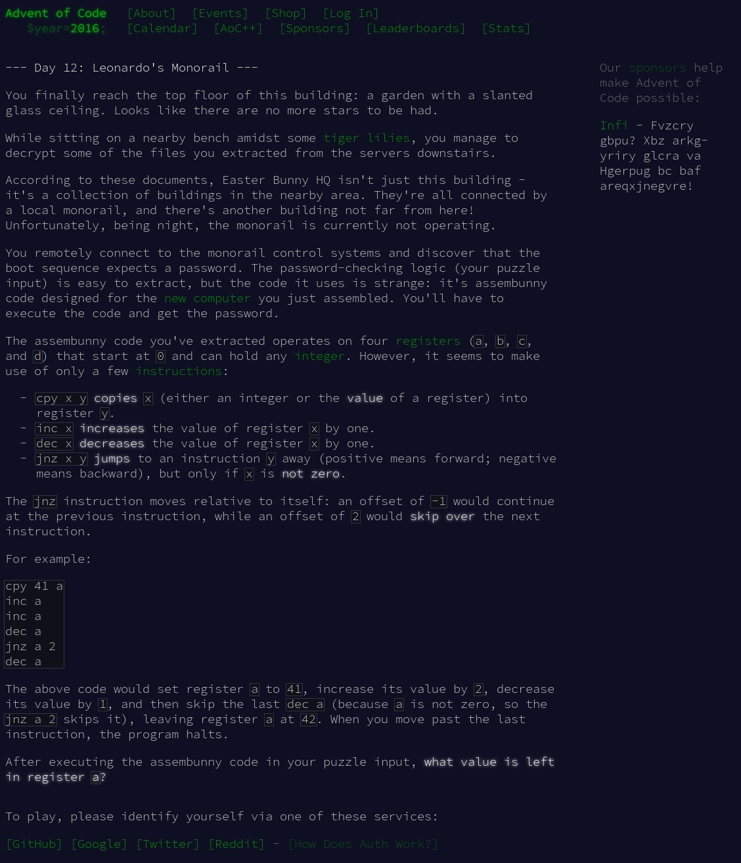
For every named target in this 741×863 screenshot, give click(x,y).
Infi (614, 125)
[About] (151, 12)
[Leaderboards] (415, 27)
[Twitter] (167, 843)
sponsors (657, 67)
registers (427, 340)
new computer (207, 297)
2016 (84, 27)
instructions (178, 370)
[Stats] (506, 27)
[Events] (220, 12)
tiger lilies (366, 137)
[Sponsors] (315, 27)
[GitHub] (34, 843)
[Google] (99, 843)
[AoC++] (238, 27)
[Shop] (285, 12)
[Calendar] (162, 27)
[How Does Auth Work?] (363, 843)
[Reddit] (236, 843)
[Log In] (351, 12)
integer (319, 355)
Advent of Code (55, 12)
